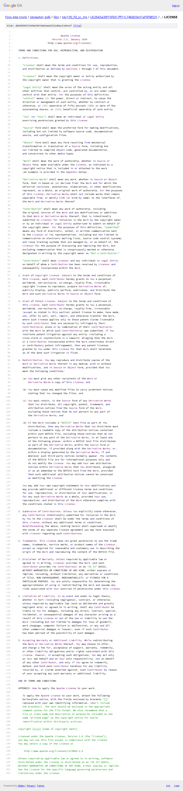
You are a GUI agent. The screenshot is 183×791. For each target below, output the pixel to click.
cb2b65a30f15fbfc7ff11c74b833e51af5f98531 (123, 17)
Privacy (31, 785)
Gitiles (21, 785)
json (176, 785)
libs (56, 17)
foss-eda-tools (16, 17)
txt (168, 785)
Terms (40, 785)
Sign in (175, 5)
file (77, 25)
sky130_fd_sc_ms (74, 17)
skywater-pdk (40, 17)
